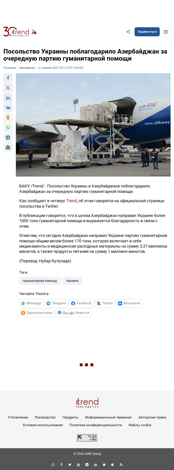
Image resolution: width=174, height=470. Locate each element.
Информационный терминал (108, 417)
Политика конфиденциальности (96, 425)
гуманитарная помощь (40, 281)
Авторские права (152, 417)
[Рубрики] (166, 31)
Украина (72, 281)
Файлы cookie (140, 425)
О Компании (18, 417)
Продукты (70, 417)
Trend (71, 200)
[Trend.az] (20, 32)
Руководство (45, 417)
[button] (8, 78)
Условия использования (43, 425)
